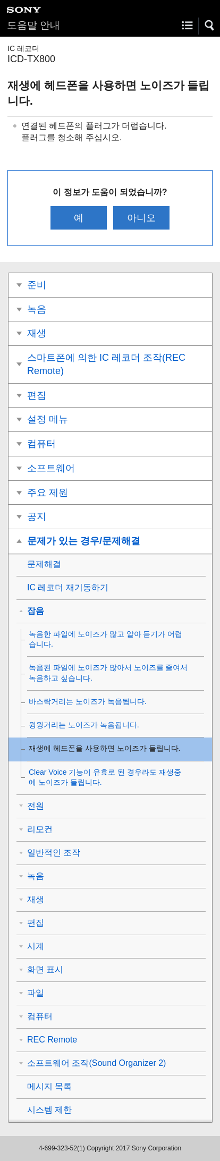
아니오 (141, 218)
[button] (209, 25)
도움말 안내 (33, 25)
